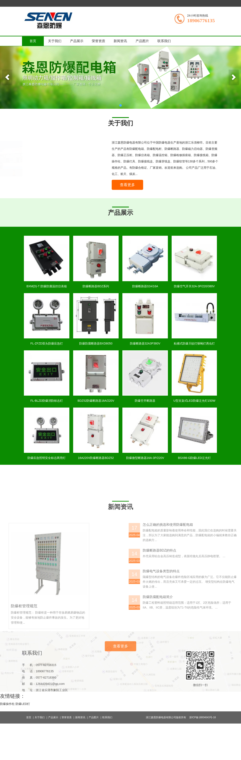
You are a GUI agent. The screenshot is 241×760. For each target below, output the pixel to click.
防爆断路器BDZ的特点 (201, 615)
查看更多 (129, 186)
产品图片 (142, 41)
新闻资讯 (120, 41)
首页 (33, 41)
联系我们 (164, 41)
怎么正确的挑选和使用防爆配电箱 (210, 589)
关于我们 (54, 41)
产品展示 (76, 41)
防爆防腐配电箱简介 (200, 661)
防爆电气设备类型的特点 (203, 636)
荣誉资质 (98, 41)
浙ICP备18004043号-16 (202, 722)
